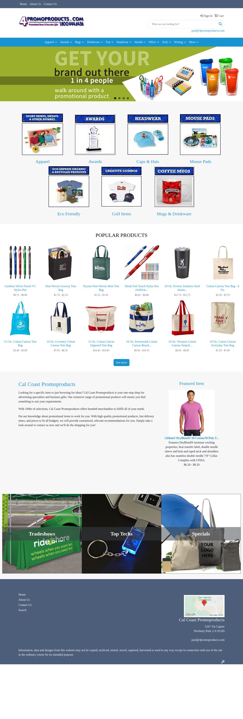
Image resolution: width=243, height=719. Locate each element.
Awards (95, 161)
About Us (35, 4)
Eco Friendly (69, 213)
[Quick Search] (182, 24)
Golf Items (121, 213)
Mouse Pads (200, 161)
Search (22, 610)
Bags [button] (78, 42)
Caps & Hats (147, 161)
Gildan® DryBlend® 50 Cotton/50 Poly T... (192, 438)
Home (23, 4)
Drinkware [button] (93, 42)
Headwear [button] (123, 42)
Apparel (42, 161)
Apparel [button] (49, 42)
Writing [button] (178, 42)
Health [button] (139, 42)
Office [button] (152, 42)
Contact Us (50, 4)
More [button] (192, 42)
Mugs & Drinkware (174, 213)
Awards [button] (64, 42)
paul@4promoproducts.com (208, 30)
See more (121, 362)
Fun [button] (108, 42)
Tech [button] (165, 42)
